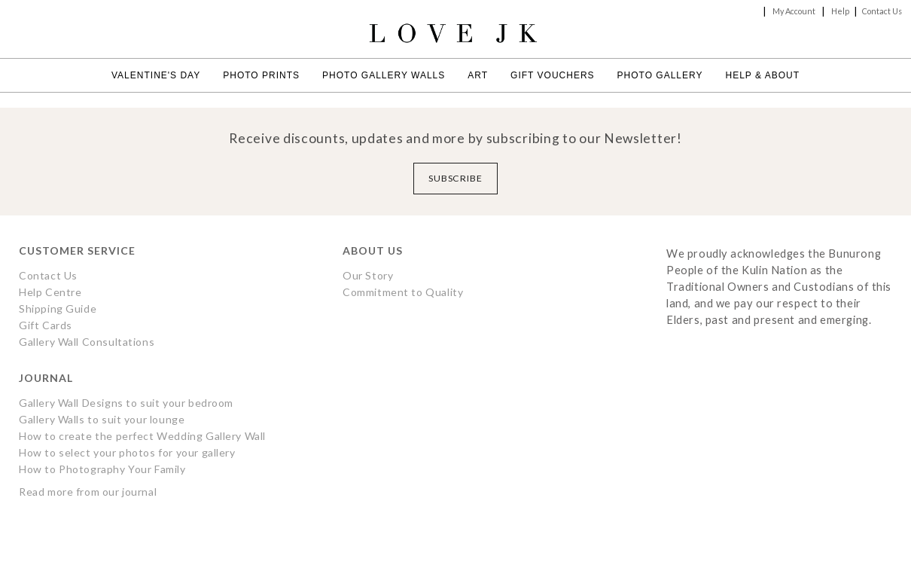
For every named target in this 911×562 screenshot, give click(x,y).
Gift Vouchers (552, 75)
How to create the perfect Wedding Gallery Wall (142, 435)
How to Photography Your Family (102, 469)
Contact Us (882, 11)
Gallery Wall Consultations (86, 341)
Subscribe (455, 178)
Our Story (368, 275)
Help (840, 11)
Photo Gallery (660, 75)
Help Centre (50, 292)
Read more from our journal (88, 491)
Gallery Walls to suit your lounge (101, 419)
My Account (793, 11)
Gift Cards (45, 325)
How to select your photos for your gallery (127, 452)
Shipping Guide (57, 308)
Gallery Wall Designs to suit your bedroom (126, 402)
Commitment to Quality (403, 292)
